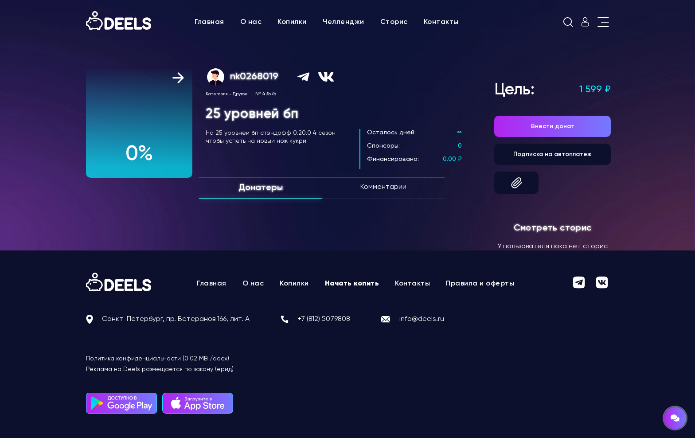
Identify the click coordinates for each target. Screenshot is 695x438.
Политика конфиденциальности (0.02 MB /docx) (157, 359)
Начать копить (352, 283)
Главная (209, 22)
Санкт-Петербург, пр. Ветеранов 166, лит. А (176, 319)
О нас (251, 22)
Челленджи (343, 22)
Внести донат (552, 126)
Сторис (394, 22)
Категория (217, 94)
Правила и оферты (480, 283)
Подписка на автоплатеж (552, 154)
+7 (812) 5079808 (323, 319)
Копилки (292, 22)
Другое (240, 94)
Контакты (441, 22)
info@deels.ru (421, 319)
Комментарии (383, 187)
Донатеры (260, 188)
